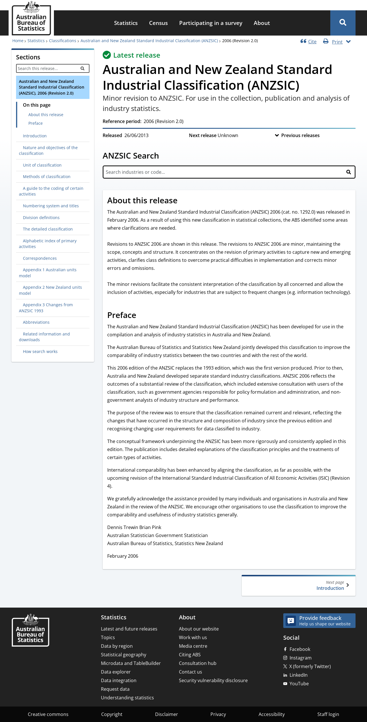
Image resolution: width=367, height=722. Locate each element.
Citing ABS (190, 654)
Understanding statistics (127, 697)
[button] (343, 23)
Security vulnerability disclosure (213, 680)
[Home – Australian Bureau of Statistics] (30, 630)
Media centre (193, 646)
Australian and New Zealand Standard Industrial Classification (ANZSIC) (149, 40)
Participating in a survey (210, 22)
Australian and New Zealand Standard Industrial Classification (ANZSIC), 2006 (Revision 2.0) (51, 87)
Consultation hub (197, 663)
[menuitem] (126, 23)
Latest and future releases (129, 629)
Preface (35, 123)
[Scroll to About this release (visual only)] (184, 201)
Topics (108, 637)
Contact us (190, 672)
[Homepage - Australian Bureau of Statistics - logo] (31, 18)
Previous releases (300, 135)
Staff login (328, 714)
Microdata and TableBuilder (131, 663)
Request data (115, 689)
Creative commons (48, 714)
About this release (45, 114)
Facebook (300, 649)
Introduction (298, 585)
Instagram (301, 658)
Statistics (126, 22)
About (262, 22)
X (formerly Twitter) (310, 666)
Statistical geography (123, 654)
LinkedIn (299, 675)
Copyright (111, 714)
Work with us (193, 637)
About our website (199, 629)
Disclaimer (166, 714)
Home (18, 40)
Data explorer (116, 672)
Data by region (117, 646)
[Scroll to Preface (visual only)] (142, 316)
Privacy (218, 714)
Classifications (62, 40)
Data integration (118, 680)
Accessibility (272, 714)
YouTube (299, 683)
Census (158, 22)
